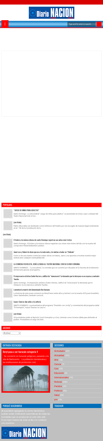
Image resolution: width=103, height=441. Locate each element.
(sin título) (17, 222)
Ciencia (57, 364)
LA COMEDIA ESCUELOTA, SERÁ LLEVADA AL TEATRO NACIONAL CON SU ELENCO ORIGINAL (47, 263)
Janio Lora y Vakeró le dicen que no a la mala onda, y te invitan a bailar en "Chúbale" (44, 251)
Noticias (58, 382)
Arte (56, 360)
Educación (59, 373)
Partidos (58, 386)
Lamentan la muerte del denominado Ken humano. (32, 289)
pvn (56, 399)
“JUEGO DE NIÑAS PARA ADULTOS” (26, 210)
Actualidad (59, 355)
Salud (56, 395)
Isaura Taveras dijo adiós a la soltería (27, 301)
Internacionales (61, 377)
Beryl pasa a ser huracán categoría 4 (20, 352)
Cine (56, 368)
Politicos (58, 390)
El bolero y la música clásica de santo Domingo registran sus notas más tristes (43, 239)
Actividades (59, 351)
